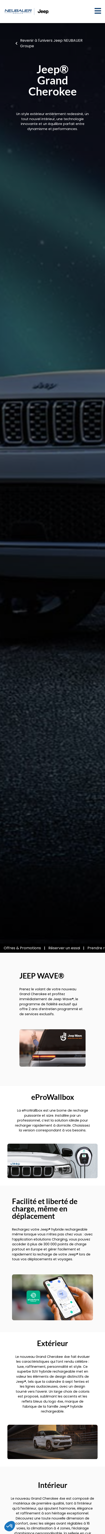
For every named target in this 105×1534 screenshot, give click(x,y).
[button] (9, 1526)
